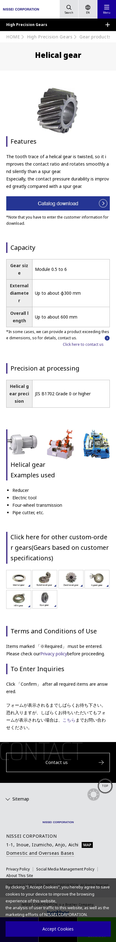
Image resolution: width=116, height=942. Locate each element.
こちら (68, 720)
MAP (87, 845)
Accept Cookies (58, 929)
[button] (106, 9)
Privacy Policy (18, 869)
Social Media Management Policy (65, 869)
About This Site (19, 875)
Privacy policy (53, 654)
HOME (13, 37)
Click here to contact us (83, 344)
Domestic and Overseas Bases (40, 853)
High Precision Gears (50, 37)
